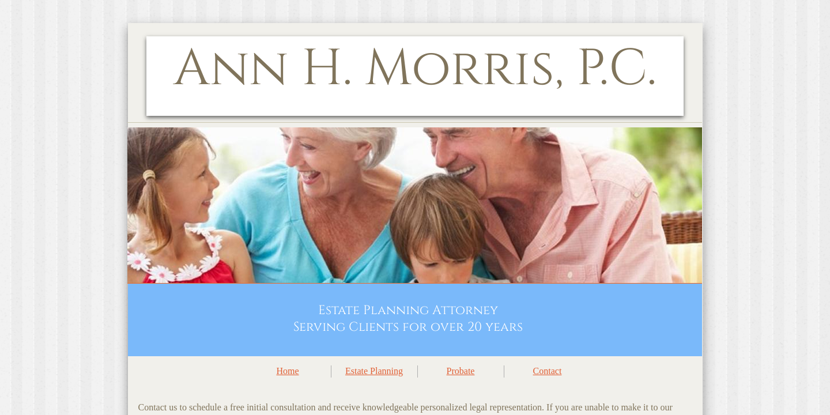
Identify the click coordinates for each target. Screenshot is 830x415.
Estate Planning (374, 371)
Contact (547, 371)
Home (287, 371)
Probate (461, 371)
